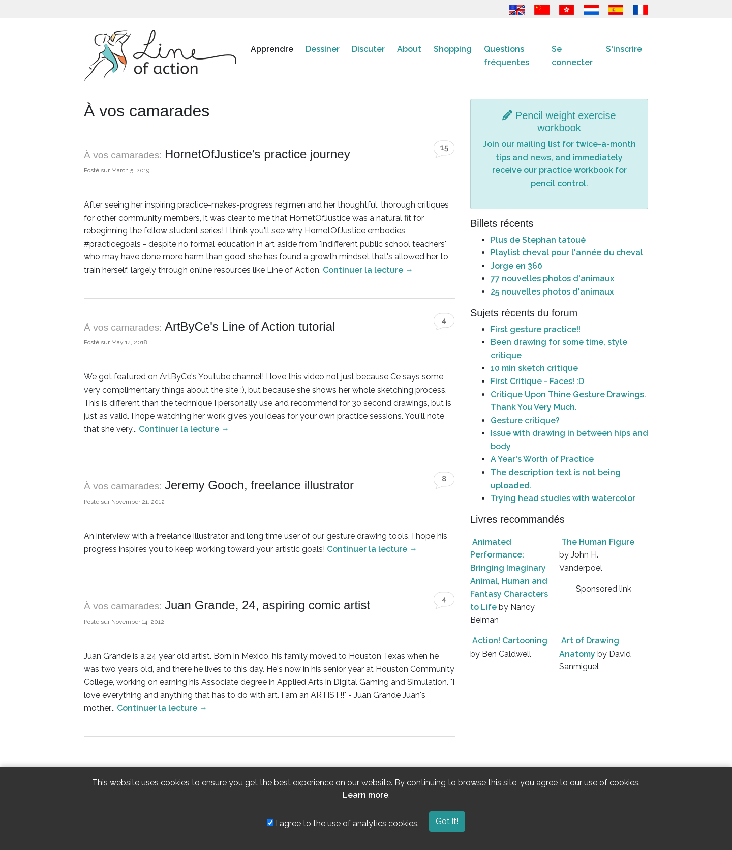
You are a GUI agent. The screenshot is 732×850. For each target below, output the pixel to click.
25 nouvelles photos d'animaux (552, 292)
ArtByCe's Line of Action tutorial (250, 326)
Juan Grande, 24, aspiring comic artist (267, 605)
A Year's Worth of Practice (542, 459)
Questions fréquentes (506, 55)
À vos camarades (121, 155)
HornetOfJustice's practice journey (257, 154)
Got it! (447, 821)
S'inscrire (624, 49)
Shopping (453, 49)
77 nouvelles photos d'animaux (552, 278)
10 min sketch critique (534, 368)
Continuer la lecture (368, 270)
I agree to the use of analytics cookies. (343, 823)
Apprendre (272, 49)
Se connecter (572, 55)
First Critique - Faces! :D (537, 381)
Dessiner (323, 49)
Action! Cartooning (509, 641)
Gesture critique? (525, 420)
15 (444, 147)
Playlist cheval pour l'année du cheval (567, 252)
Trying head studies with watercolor (563, 498)
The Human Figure (597, 542)
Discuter (368, 49)
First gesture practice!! (536, 329)
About (409, 49)
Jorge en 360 (516, 266)
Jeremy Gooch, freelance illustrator (259, 485)
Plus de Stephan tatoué (538, 240)
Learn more (365, 795)
